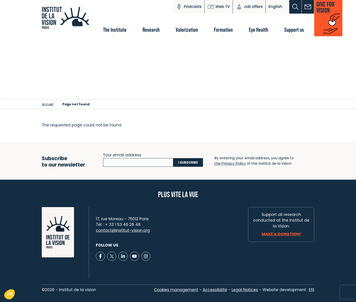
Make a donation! (281, 234)
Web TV (218, 6)
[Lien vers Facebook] (100, 256)
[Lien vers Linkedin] (123, 256)
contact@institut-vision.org (123, 230)
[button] (295, 7)
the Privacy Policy (230, 163)
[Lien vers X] (111, 256)
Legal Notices (245, 289)
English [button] (275, 6)
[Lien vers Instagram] (145, 256)
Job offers (249, 6)
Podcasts (189, 6)
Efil (311, 289)
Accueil (47, 104)
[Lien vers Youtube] (134, 256)
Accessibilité (215, 289)
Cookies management (176, 289)
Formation (223, 29)
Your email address (122, 154)
